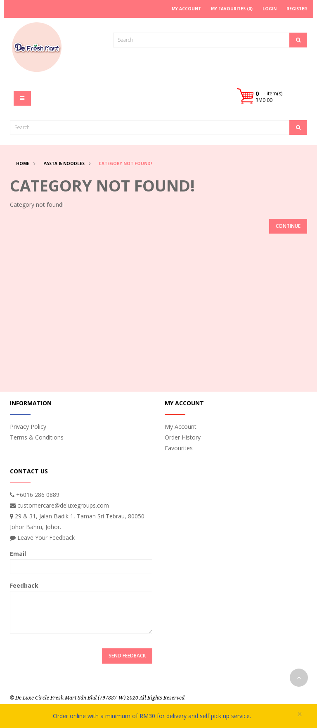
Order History (183, 437)
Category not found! (125, 163)
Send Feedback (127, 655)
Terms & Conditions (37, 437)
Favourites (179, 448)
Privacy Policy (28, 426)
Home (22, 163)
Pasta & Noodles (64, 163)
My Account (180, 426)
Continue (288, 225)
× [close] (299, 714)
